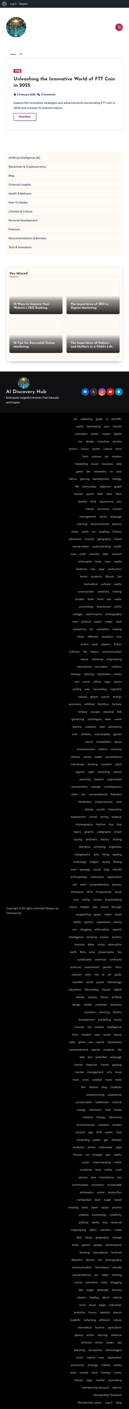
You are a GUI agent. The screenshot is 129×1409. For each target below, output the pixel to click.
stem (74, 794)
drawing (93, 764)
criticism (74, 651)
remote (117, 869)
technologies (113, 1350)
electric (77, 726)
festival (100, 824)
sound (89, 742)
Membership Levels (90, 1402)
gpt (106, 1140)
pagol (102, 1305)
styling (78, 839)
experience (106, 501)
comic (86, 681)
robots (118, 1365)
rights (93, 1230)
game (79, 471)
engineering (114, 659)
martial (100, 1380)
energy (117, 696)
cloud (92, 1305)
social (103, 516)
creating (104, 531)
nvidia (118, 1230)
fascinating (94, 426)
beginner (105, 486)
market (105, 1365)
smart (79, 1357)
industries (115, 1305)
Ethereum (77, 892)
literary (105, 839)
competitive (103, 742)
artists (87, 757)
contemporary (113, 786)
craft (83, 554)
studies (79, 599)
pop (95, 907)
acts (96, 854)
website (105, 1312)
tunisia (84, 1372)
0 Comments (48, 94)
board (118, 539)
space (98, 621)
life (77, 486)
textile (77, 922)
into (92, 569)
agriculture (115, 1327)
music (95, 464)
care (119, 471)
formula (117, 1290)
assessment (91, 967)
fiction (118, 644)
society (117, 441)
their (100, 494)
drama (118, 922)
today (74, 531)
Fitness (117, 531)
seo (83, 794)
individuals (77, 764)
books (118, 674)
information (102, 929)
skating (117, 854)
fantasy (117, 704)
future (85, 449)
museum (106, 764)
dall (80, 1290)
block (118, 892)
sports (90, 494)
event (118, 719)
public (118, 546)
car (107, 456)
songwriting (83, 914)
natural (82, 696)
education (81, 433)
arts (119, 501)
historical (97, 659)
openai (96, 1049)
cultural (106, 584)
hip (85, 651)
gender (107, 967)
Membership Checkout (108, 1395)
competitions (113, 757)
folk (119, 711)
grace (97, 914)
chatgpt (78, 614)
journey (117, 884)
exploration (115, 877)
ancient (89, 539)
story (118, 967)
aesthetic (91, 839)
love (76, 899)
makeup (117, 816)
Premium (14, 229)
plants (118, 681)
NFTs (90, 892)
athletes (86, 734)
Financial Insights (20, 184)
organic (80, 772)
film (83, 1087)
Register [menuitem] (23, 4)
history (73, 449)
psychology (86, 606)
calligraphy (104, 832)
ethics (97, 681)
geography (104, 539)
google (98, 1245)
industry (94, 554)
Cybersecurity (104, 801)
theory (95, 651)
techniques (95, 719)
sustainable (84, 959)
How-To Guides (18, 202)
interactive (115, 809)
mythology (79, 862)
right (91, 772)
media (118, 561)
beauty (117, 426)
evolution (103, 441)
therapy (76, 674)
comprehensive (99, 884)
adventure (75, 539)
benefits (117, 419)
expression (103, 922)
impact (106, 433)
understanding (101, 546)
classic (117, 772)
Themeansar (14, 913)
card (119, 801)
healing (117, 629)
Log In (109, 1402)
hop (111, 824)
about (118, 742)
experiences (78, 816)
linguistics (115, 847)
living (105, 854)
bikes (91, 944)
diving (106, 862)
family (84, 576)
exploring (86, 419)
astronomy (115, 726)
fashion (82, 501)
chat (108, 1109)
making (117, 591)
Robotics (116, 794)
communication (112, 651)
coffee (108, 1169)
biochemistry (80, 786)
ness (108, 561)
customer (101, 1004)
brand (104, 907)
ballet (98, 757)
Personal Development (23, 220)
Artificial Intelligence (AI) (24, 157)
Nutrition (103, 704)
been (108, 719)
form (119, 449)
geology (85, 869)
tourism (99, 1327)
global (94, 696)
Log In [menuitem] (13, 4)
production (115, 569)
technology (89, 486)
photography (113, 614)
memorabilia (102, 734)
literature (85, 847)
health (96, 449)
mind (100, 599)
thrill (93, 501)
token (105, 1275)
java (93, 1177)
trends (90, 509)
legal (101, 569)
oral (77, 681)
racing (86, 899)
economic (75, 704)
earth (73, 952)
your (107, 426)
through (117, 907)
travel (96, 869)
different (93, 636)
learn (88, 974)
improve (79, 944)
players (106, 644)
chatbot (97, 1079)
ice (93, 531)
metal (107, 914)
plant (118, 764)
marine (91, 1357)
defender (103, 1290)
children (117, 666)
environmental (100, 524)
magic (109, 621)
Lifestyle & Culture (20, 211)
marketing (81, 464)
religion (94, 862)
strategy (93, 1365)
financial (116, 1222)
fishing (117, 862)
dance (73, 479)
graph (118, 486)
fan (119, 576)
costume (116, 749)
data (105, 554)
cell (75, 884)
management (87, 516)
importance (106, 1177)
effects (103, 749)
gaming (85, 479)
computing (79, 629)
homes (104, 937)
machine (105, 1230)
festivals (116, 1252)
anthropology (79, 877)
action (85, 644)
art (75, 419)
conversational (98, 794)
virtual (93, 816)
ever (75, 734)
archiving (99, 847)
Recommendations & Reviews (27, 238)
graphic (89, 832)
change (96, 786)
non (74, 929)
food (119, 621)
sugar (107, 1199)
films (83, 952)
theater (84, 907)
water (118, 599)
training (117, 1275)
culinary (77, 974)
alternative (115, 944)
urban (80, 636)
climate (117, 1267)
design (90, 441)
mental (78, 494)
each (95, 644)
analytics (107, 636)
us (111, 471)
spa (109, 599)
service (83, 1177)
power (95, 433)
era (96, 1275)
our (80, 441)
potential (101, 1057)
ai (107, 419)
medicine (81, 569)
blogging (85, 929)
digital (118, 433)
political (86, 621)
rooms (73, 907)
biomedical (91, 584)
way (87, 689)
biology (117, 479)
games (117, 734)
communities (86, 591)
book (91, 599)
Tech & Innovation (20, 247)
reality (118, 584)
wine (92, 952)
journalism (101, 666)
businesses (104, 606)
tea (120, 952)
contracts (116, 959)
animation (103, 629)
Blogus (51, 908)
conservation (81, 546)
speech (117, 929)
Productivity (104, 892)
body (98, 561)
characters (97, 877)
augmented (114, 779)
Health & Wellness (20, 193)
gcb (108, 1154)
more (118, 1072)
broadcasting (113, 899)
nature (84, 659)
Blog (17, 70)
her (97, 974)
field (102, 726)
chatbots (116, 1087)
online (100, 1192)
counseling (100, 689)
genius (79, 1335)
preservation (106, 952)
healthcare (102, 1102)
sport (85, 531)
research (90, 726)
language (116, 516)
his (91, 629)
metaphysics (82, 854)
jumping (92, 937)
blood (88, 1237)
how (73, 554)
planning (85, 779)
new (75, 621)
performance (94, 614)
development (101, 479)
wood (118, 914)
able (119, 464)
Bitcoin (109, 576)
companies (95, 1350)
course (97, 899)
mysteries (103, 509)
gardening (78, 719)
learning (82, 524)
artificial (89, 704)
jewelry (88, 922)
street (118, 832)
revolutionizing (95, 1094)
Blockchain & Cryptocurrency (27, 166)
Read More (25, 116)
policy (118, 606)
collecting (104, 772)
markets (99, 779)
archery (117, 937)
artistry (75, 757)
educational (84, 666)
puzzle (101, 809)
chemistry (100, 471)
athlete (88, 809)
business (107, 464)
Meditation (85, 801)
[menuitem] (4, 4)
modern (117, 456)
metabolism (84, 1199)
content (117, 554)
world (79, 426)
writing (117, 839)
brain (75, 1245)
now (119, 636)
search (105, 696)
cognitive (116, 689)
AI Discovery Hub (26, 391)
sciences (75, 967)
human (117, 509)
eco (119, 1177)
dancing (89, 674)
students (96, 576)
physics (117, 524)
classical (108, 711)
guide (99, 419)
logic (107, 681)
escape (95, 711)
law (88, 471)
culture (107, 449)
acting (104, 816)
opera (77, 832)
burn (98, 1199)
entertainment (86, 749)
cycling (76, 689)
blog (106, 869)
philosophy (85, 561)
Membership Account (95, 1387)
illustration (104, 674)
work (83, 884)
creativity (103, 591)
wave (73, 1372)
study (101, 944)
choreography (84, 824)
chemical (100, 959)
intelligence (76, 937)
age (90, 1132)
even (74, 869)
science (96, 456)
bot (90, 1057)
